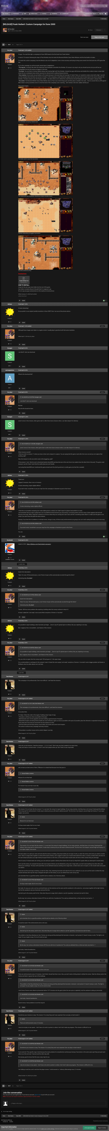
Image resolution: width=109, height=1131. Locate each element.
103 (9, 694)
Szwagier (9, 348)
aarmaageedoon (9, 370)
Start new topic (84, 37)
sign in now (38, 1094)
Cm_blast (11, 29)
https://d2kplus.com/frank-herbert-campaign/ (39, 544)
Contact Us (5, 1121)
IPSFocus (10, 1120)
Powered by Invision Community (100, 1121)
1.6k (10, 68)
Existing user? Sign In (91, 14)
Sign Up (101, 13)
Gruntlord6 (10, 540)
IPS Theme (3, 1120)
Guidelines (54, 13)
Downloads (16, 13)
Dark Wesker (9, 676)
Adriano (10, 304)
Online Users (34, 13)
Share (90, 30)
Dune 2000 (19, 31)
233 (9, 321)
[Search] (88, 5)
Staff (24, 13)
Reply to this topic (99, 37)
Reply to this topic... (17, 1103)
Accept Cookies (89, 1128)
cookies (11, 1128)
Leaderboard (65, 13)
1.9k (10, 557)
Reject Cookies (102, 1128)
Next (9, 44)
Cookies (11, 1121)
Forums (6, 13)
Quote (23, 300)
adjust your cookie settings (47, 1128)
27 (10, 387)
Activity (44, 13)
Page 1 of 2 (19, 44)
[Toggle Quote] (21, 397)
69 (10, 365)
